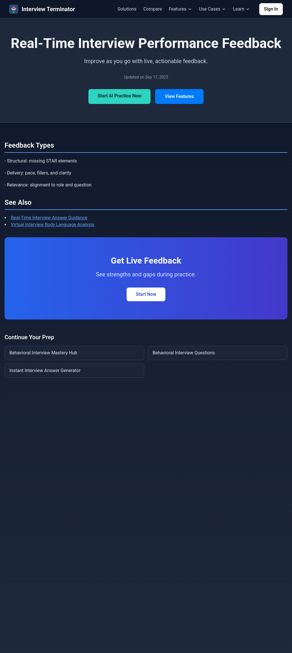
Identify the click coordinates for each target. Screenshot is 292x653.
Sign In (271, 9)
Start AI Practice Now (119, 96)
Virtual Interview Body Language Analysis (52, 224)
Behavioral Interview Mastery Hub (43, 352)
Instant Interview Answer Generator (45, 370)
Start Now (146, 294)
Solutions (127, 9)
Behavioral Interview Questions (184, 352)
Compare (152, 9)
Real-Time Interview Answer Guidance (49, 217)
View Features (179, 96)
